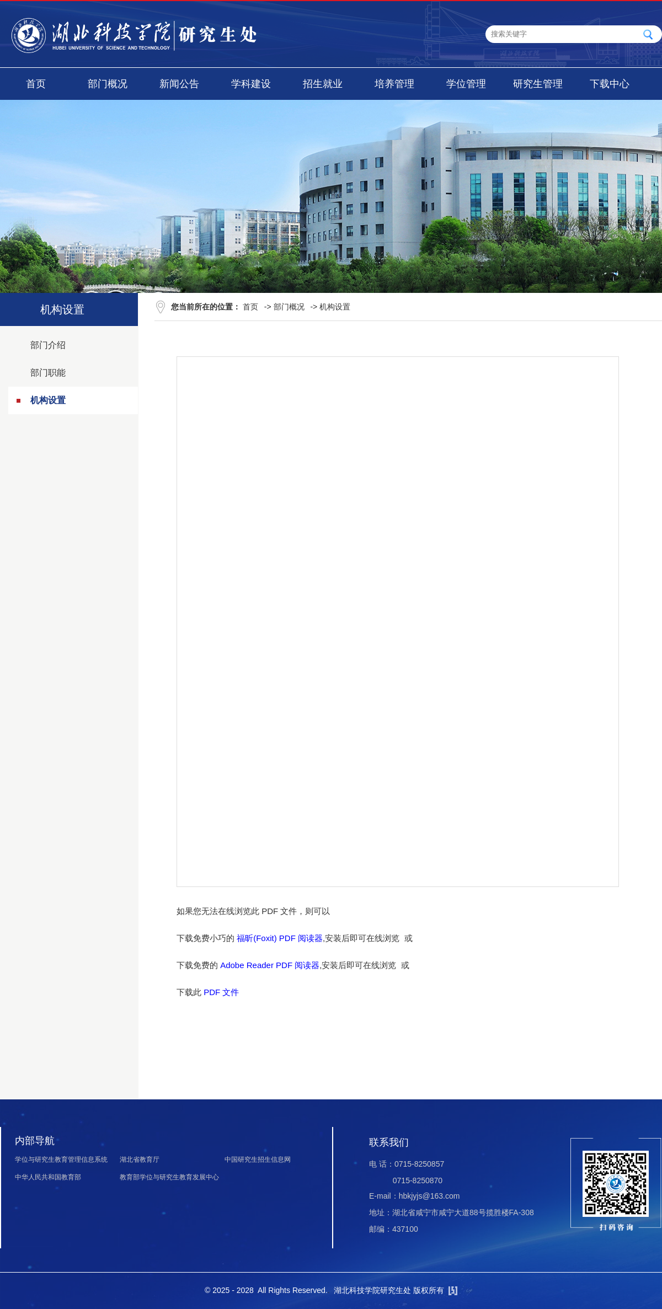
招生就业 (323, 83)
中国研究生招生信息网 (258, 1159)
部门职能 (48, 372)
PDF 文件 (221, 992)
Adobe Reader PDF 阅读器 (269, 965)
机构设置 (48, 400)
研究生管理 (538, 83)
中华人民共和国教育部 (48, 1177)
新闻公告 (179, 83)
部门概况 (107, 83)
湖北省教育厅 (139, 1159)
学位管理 (466, 83)
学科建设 (251, 83)
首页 (36, 83)
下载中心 (609, 83)
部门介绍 (48, 345)
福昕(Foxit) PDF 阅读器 (280, 938)
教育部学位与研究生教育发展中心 (169, 1177)
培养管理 (394, 83)
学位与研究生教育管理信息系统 (61, 1159)
